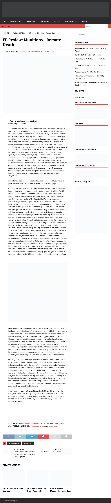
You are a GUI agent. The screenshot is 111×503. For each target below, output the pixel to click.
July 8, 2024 (10, 51)
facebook (35, 426)
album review (14, 443)
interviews (36, 423)
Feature (57, 22)
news (22, 423)
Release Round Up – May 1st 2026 (87, 72)
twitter (42, 426)
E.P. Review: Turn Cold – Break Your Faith (37, 489)
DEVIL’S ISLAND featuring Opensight (88, 55)
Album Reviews (15, 22)
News (4, 22)
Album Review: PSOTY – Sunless (14, 489)
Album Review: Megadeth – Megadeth (60, 489)
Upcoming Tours (70, 22)
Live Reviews (30, 22)
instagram (53, 426)
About (84, 22)
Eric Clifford (21, 51)
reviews (28, 423)
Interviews (44, 22)
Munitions (28, 443)
